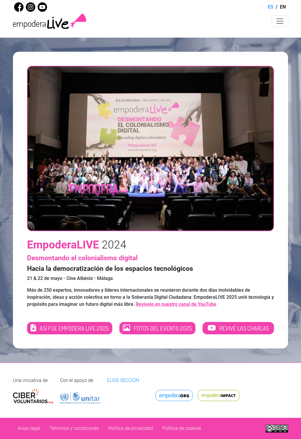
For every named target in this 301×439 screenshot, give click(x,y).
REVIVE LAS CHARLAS (238, 328)
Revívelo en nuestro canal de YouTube (176, 304)
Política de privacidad (130, 428)
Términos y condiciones (74, 428)
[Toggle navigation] (280, 21)
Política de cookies (181, 428)
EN (283, 7)
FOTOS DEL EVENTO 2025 (157, 328)
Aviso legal (29, 428)
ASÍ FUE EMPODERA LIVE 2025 (70, 328)
